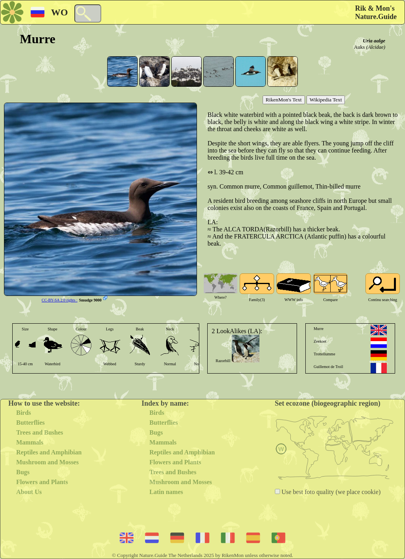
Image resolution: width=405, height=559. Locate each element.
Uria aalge (374, 41)
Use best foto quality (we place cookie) (330, 491)
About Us (29, 491)
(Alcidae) (375, 47)
